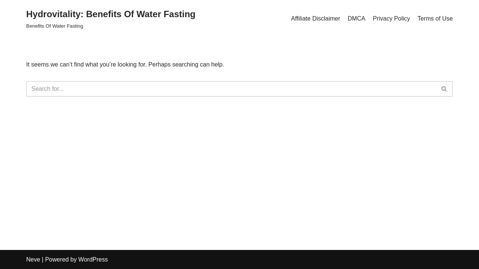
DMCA (356, 18)
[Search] (231, 89)
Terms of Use (435, 18)
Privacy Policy (391, 18)
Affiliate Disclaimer (315, 18)
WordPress (93, 259)
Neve (33, 259)
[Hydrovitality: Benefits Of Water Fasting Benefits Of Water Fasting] (111, 18)
